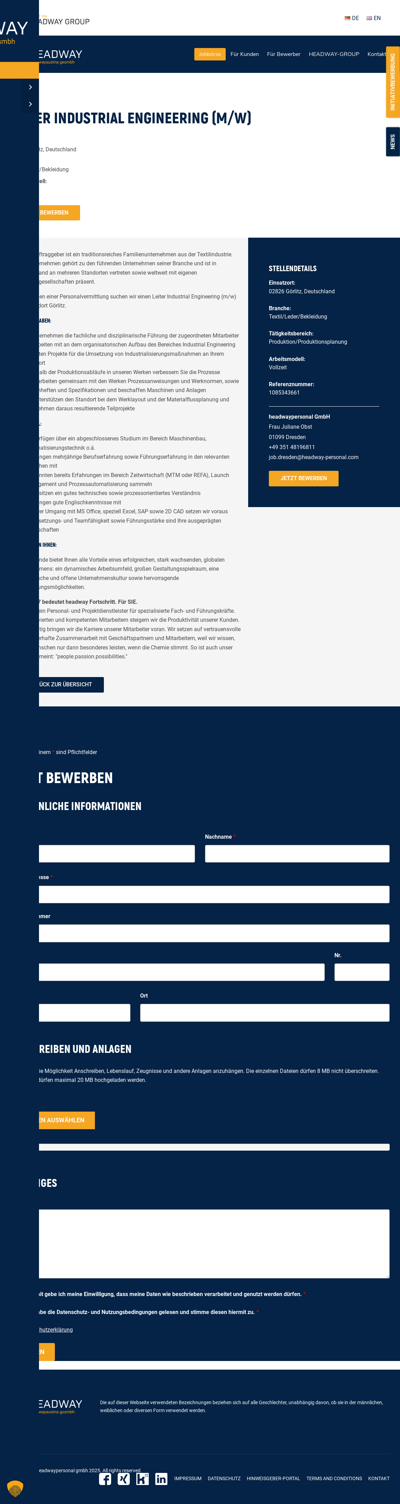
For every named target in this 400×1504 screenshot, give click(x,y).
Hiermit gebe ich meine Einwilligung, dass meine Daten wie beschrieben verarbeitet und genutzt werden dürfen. (165, 1294)
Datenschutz (224, 1478)
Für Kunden (245, 54)
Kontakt (377, 54)
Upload (19, 1103)
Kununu (144, 1478)
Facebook (109, 1478)
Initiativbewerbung (393, 82)
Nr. (338, 955)
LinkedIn (162, 1478)
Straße (18, 955)
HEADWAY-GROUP (334, 54)
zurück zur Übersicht (60, 684)
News (393, 141)
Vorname (23, 837)
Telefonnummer (30, 916)
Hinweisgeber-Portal (273, 1478)
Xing (127, 1478)
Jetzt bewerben (45, 212)
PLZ (15, 995)
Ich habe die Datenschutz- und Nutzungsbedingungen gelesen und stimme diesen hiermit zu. (142, 1312)
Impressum (188, 1478)
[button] (15, 1489)
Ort (144, 995)
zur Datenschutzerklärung (41, 1329)
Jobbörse (210, 54)
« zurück (20, 94)
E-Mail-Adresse (31, 877)
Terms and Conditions (334, 1478)
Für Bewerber (284, 54)
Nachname (220, 837)
